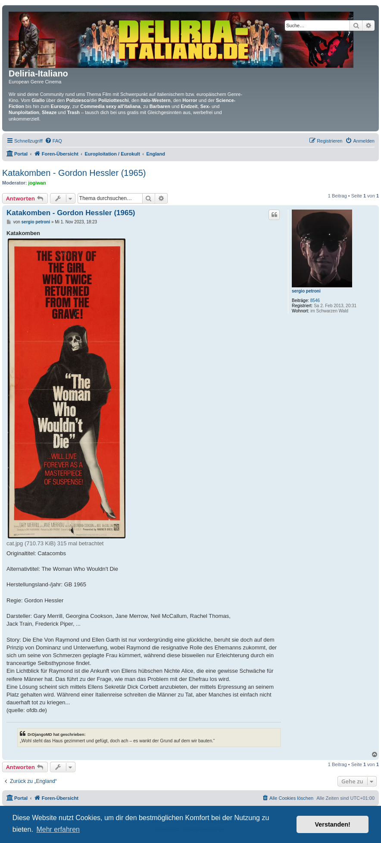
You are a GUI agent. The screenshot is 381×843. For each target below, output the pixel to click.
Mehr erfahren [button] (58, 829)
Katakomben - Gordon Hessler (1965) (74, 173)
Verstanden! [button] (332, 824)
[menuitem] (53, 141)
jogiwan (37, 182)
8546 (315, 300)
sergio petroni (306, 291)
